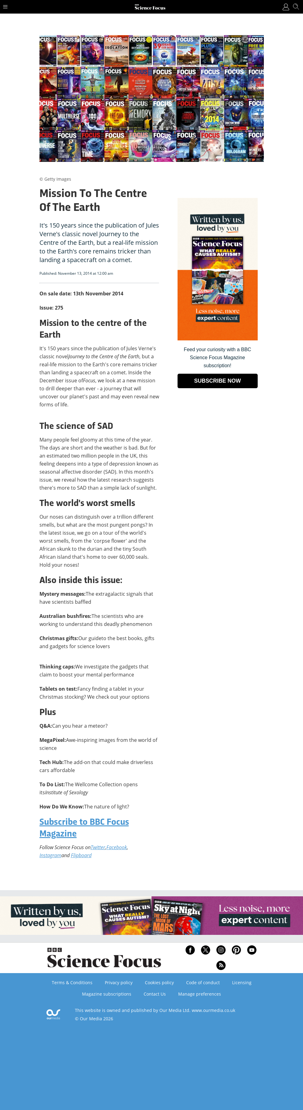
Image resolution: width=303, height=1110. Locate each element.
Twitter (98, 847)
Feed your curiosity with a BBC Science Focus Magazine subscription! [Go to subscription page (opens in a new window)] (217, 357)
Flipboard (81, 855)
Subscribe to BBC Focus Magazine (84, 828)
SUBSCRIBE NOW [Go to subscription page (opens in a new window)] (217, 381)
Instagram (50, 855)
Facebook (116, 847)
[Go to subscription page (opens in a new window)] (218, 338)
